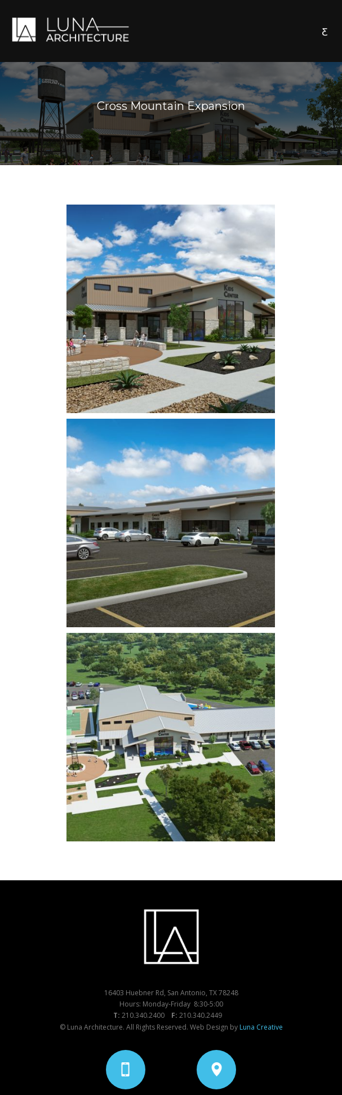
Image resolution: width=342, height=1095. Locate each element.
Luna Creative (261, 1027)
